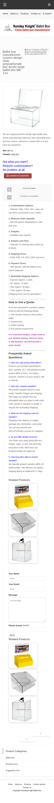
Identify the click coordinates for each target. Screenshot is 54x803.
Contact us (35, 13)
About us (14, 13)
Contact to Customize (19, 176)
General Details (21, 189)
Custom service (39, 784)
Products (25, 13)
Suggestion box (13, 770)
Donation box (12, 764)
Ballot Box (15, 154)
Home (5, 13)
